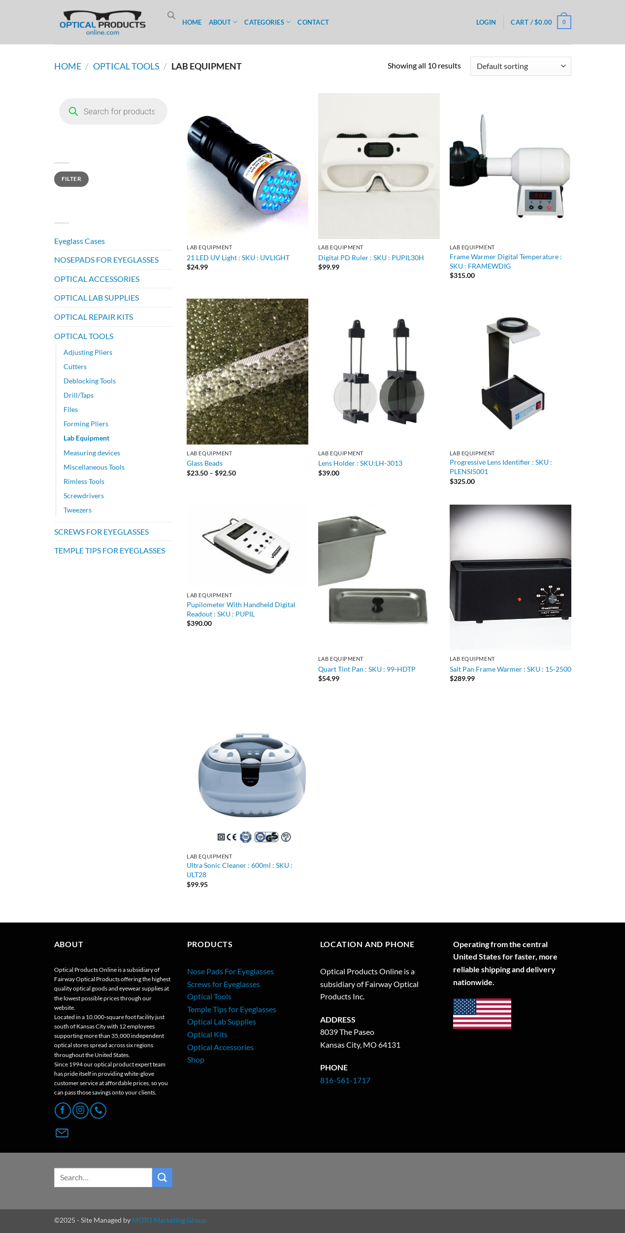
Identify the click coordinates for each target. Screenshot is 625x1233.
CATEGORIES (267, 22)
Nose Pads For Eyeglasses (230, 971)
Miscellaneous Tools (94, 467)
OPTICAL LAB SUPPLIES (96, 297)
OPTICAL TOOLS (126, 66)
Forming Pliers (86, 423)
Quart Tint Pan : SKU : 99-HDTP (367, 669)
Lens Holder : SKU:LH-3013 (360, 463)
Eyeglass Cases (79, 240)
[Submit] (162, 1177)
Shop (195, 1059)
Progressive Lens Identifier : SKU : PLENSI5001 (501, 467)
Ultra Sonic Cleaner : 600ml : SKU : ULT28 (240, 870)
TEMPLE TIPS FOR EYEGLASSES (109, 550)
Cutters (75, 366)
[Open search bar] (171, 15)
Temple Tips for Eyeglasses (231, 1009)
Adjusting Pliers (88, 352)
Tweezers (78, 510)
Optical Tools (209, 996)
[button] (486, 22)
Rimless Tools (84, 481)
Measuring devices (92, 452)
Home (67, 66)
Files (71, 409)
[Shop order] (520, 66)
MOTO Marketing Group (169, 1220)
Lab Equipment (86, 438)
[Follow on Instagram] (80, 1110)
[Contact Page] (62, 1133)
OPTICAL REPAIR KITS (93, 316)
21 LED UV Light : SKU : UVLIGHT (238, 257)
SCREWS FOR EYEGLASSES (101, 531)
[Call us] (98, 1110)
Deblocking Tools (90, 381)
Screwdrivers (84, 495)
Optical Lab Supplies (221, 1021)
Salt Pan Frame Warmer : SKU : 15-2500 (510, 669)
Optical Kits (207, 1034)
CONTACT (313, 22)
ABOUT (223, 22)
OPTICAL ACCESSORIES (96, 278)
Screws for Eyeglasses (223, 984)
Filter (71, 178)
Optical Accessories (220, 1047)
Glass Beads (205, 463)
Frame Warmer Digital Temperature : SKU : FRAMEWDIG (506, 261)
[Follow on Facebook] (63, 1110)
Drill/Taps (79, 395)
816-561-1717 (345, 1080)
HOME (192, 22)
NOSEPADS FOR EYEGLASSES (106, 259)
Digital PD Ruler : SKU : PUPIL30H (371, 257)
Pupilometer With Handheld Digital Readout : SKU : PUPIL (241, 609)
